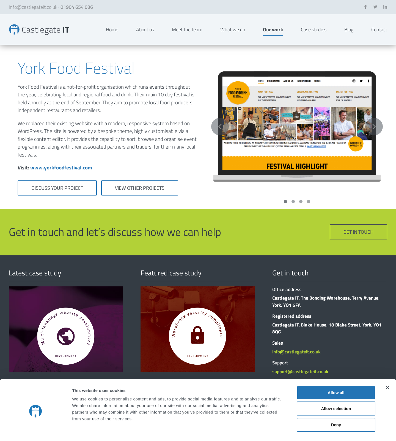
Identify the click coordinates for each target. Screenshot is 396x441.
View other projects (139, 196)
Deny (336, 406)
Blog (348, 34)
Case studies (313, 34)
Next (374, 135)
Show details (288, 430)
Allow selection (336, 390)
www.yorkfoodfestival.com (61, 176)
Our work (273, 34)
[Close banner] (387, 369)
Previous (220, 135)
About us (145, 34)
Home (112, 34)
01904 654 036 (77, 7)
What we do (232, 34)
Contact (379, 34)
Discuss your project (57, 196)
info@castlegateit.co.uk (33, 7)
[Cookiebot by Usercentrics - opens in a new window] (36, 430)
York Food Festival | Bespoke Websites (44, 34)
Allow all (336, 374)
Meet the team (187, 34)
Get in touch (358, 241)
